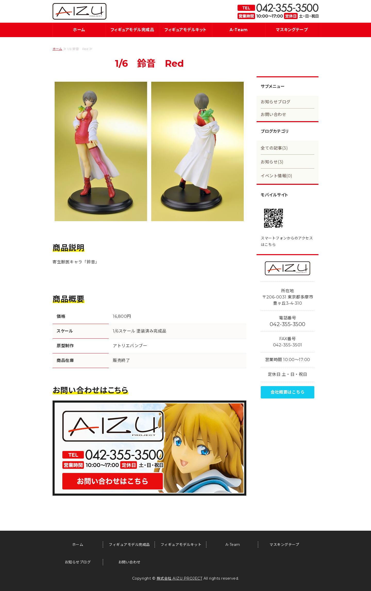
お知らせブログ (276, 101)
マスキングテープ (292, 29)
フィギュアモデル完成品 (132, 29)
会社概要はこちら (288, 392)
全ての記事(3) (274, 148)
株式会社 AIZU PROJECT (180, 578)
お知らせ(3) (272, 162)
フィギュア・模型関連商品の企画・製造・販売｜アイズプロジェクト (79, 11)
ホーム (79, 29)
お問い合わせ (273, 114)
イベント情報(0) (276, 175)
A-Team (239, 29)
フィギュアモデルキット (185, 29)
